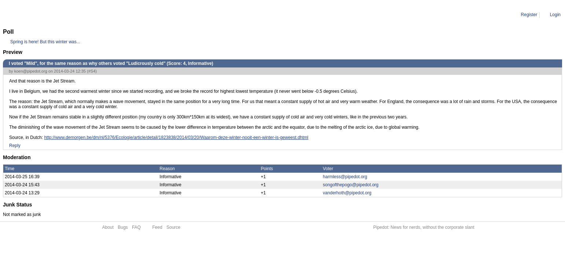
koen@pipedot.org (30, 71)
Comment (40, 14)
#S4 (92, 71)
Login (555, 14)
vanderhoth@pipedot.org (347, 192)
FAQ (136, 227)
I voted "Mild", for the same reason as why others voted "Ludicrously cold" (126, 14)
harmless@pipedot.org (345, 176)
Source (173, 227)
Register (529, 14)
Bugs (123, 227)
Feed (157, 227)
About (108, 227)
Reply (15, 145)
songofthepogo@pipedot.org (351, 184)
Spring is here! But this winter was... (45, 41)
